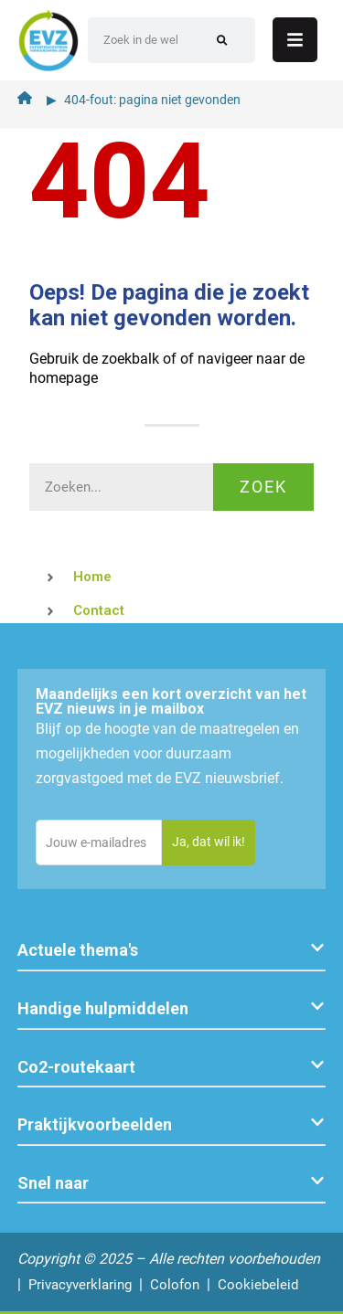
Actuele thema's (77, 949)
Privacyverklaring (80, 1285)
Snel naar (53, 1182)
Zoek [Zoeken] (263, 486)
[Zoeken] (221, 40)
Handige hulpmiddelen (102, 1008)
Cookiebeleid (258, 1285)
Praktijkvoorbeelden (94, 1124)
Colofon (174, 1285)
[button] (172, 950)
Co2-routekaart (76, 1066)
